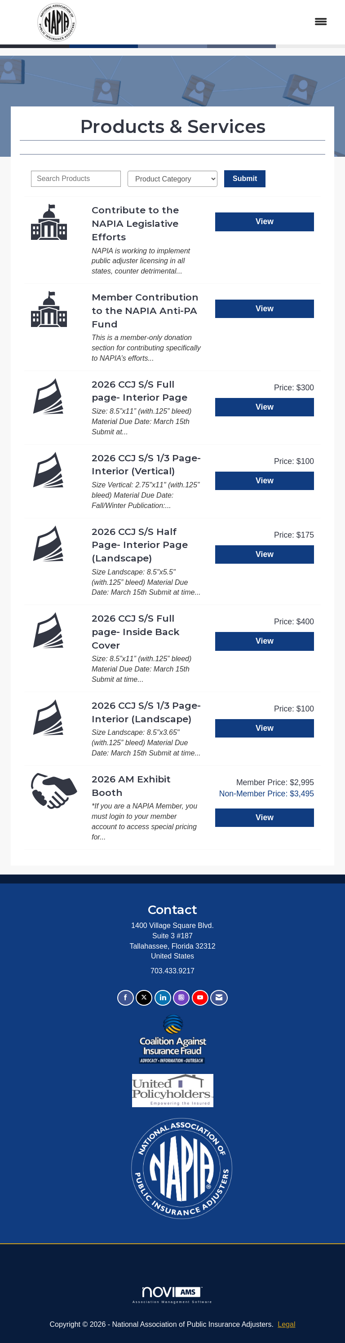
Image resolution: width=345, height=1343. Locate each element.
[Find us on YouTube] (200, 998)
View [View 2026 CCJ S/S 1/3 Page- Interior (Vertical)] (265, 480)
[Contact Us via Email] (219, 998)
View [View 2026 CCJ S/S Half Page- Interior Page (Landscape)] (265, 554)
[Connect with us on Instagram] (181, 998)
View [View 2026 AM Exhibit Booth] (265, 817)
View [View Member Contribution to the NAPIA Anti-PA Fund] (265, 308)
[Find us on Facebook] (125, 998)
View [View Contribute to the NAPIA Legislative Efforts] (265, 221)
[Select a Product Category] (172, 179)
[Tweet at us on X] (144, 998)
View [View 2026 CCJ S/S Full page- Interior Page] (265, 406)
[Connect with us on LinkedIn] (163, 998)
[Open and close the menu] (221, 22)
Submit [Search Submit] (245, 178)
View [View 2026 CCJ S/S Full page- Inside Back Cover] (265, 640)
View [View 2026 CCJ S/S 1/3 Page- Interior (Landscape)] (265, 728)
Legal (286, 1324)
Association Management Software (172, 1295)
